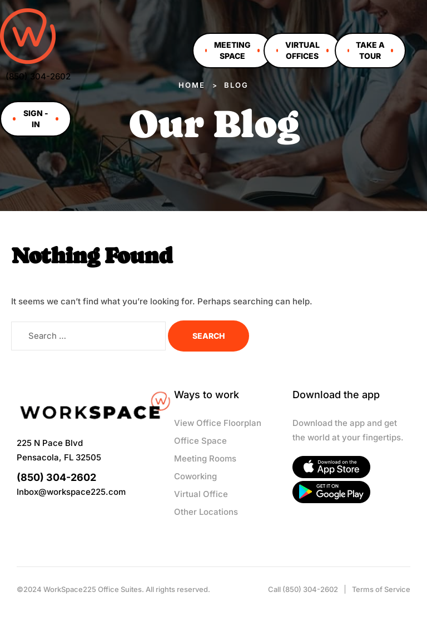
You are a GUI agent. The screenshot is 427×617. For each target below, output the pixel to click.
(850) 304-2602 (38, 76)
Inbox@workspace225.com (71, 491)
